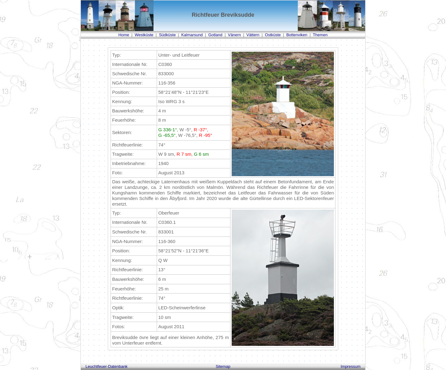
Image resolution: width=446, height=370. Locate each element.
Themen (320, 35)
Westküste (144, 35)
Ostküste (273, 35)
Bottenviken (296, 35)
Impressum (351, 366)
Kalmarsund (192, 35)
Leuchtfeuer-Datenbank (106, 366)
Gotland (215, 35)
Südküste (167, 35)
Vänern (234, 35)
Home (123, 35)
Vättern (253, 35)
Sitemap (223, 366)
